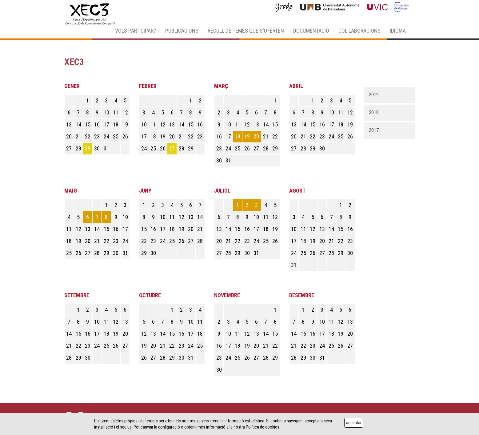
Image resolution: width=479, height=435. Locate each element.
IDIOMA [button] (398, 30)
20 (256, 136)
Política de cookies (262, 427)
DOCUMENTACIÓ (311, 30)
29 (87, 148)
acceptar (353, 422)
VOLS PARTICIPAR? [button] (135, 30)
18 (237, 136)
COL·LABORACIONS (359, 30)
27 (172, 148)
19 (247, 136)
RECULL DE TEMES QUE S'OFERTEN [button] (246, 30)
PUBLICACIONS (181, 30)
